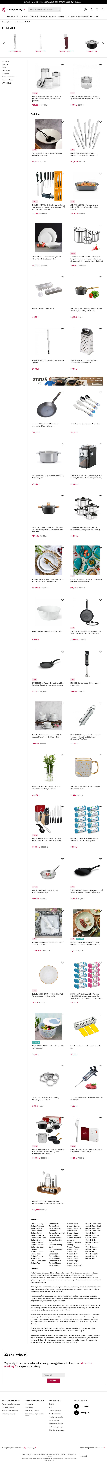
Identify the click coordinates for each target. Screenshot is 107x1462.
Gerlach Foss (54, 1235)
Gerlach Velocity (91, 1254)
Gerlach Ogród (72, 1233)
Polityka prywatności (56, 1417)
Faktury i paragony (8, 1414)
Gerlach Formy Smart (57, 1233)
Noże (26, 16)
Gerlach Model (54, 1258)
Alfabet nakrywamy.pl (56, 1427)
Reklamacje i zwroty (32, 1410)
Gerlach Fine (35, 1263)
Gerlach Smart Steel (93, 1231)
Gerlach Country (37, 1256)
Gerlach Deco (36, 1258)
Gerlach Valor (90, 1251)
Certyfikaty (29, 1407)
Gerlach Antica (36, 1228)
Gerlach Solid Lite (92, 1235)
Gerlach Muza (54, 1265)
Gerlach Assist (36, 1231)
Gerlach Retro (72, 1254)
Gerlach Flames (55, 1228)
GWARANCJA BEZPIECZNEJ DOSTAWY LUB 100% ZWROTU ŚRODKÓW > (53, 2)
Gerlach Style (90, 1240)
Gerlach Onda (72, 1235)
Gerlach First (53, 1224)
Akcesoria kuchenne (56, 16)
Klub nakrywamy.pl (55, 1410)
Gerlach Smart (72, 1263)
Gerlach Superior (91, 1247)
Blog (50, 1407)
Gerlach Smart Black (75, 1265)
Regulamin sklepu (55, 1414)
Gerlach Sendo (73, 1258)
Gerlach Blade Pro (37, 1235)
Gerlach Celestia (37, 1242)
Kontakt (51, 1404)
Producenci (94, 16)
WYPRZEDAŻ (83, 16)
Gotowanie (34, 16)
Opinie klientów (54, 1420)
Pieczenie (43, 16)
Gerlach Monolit (55, 1263)
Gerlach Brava (36, 1240)
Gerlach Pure (72, 1251)
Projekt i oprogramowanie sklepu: (92, 1448)
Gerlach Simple (73, 1261)
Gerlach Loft (53, 1254)
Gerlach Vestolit (91, 1256)
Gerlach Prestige (73, 1247)
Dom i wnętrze (71, 16)
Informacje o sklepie (56, 1423)
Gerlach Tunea (91, 1249)
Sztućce (19, 16)
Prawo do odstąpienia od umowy (34, 1414)
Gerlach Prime (72, 1249)
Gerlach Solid (90, 1233)
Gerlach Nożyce (73, 1226)
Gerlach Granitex (55, 1238)
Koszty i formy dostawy (10, 1410)
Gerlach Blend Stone (38, 1238)
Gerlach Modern (55, 1261)
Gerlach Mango (55, 1256)
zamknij (83, 1456)
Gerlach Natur (72, 1224)
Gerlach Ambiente (37, 1226)
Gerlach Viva (90, 1258)
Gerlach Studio (91, 1238)
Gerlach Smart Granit (93, 1226)
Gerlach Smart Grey (92, 1228)
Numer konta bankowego (11, 1404)
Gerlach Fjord (54, 1226)
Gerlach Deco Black (38, 1261)
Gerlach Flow (54, 1231)
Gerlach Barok (36, 1233)
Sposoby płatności (8, 1407)
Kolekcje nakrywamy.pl (56, 1430)
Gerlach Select (72, 1256)
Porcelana (11, 16)
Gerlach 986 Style (37, 1224)
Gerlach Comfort (37, 1245)
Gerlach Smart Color (93, 1224)
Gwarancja (29, 1404)
